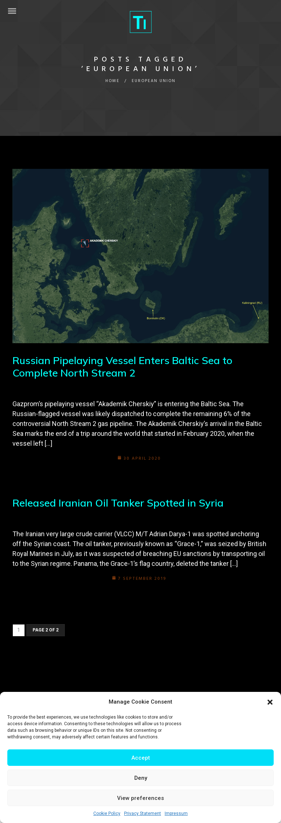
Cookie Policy (106, 813)
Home (112, 81)
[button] (270, 702)
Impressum (176, 813)
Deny (140, 778)
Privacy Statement (142, 813)
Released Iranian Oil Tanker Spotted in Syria (118, 502)
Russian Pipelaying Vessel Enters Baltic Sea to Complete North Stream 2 (122, 366)
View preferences (140, 798)
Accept (140, 758)
